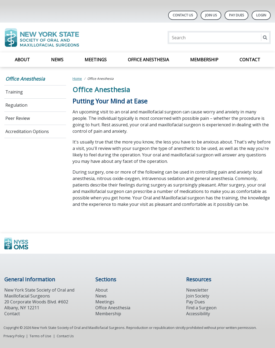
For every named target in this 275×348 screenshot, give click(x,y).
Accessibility (198, 314)
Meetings (96, 60)
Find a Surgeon (201, 308)
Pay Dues (236, 15)
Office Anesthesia (148, 60)
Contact (250, 60)
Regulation (16, 105)
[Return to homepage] (73, 37)
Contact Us (183, 15)
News (57, 60)
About (22, 60)
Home (77, 78)
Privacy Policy (13, 335)
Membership (204, 60)
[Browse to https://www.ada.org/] (31, 243)
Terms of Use (40, 335)
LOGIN (261, 15)
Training (14, 92)
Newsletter (197, 290)
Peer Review (17, 118)
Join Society (197, 296)
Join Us (211, 15)
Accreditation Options (27, 131)
